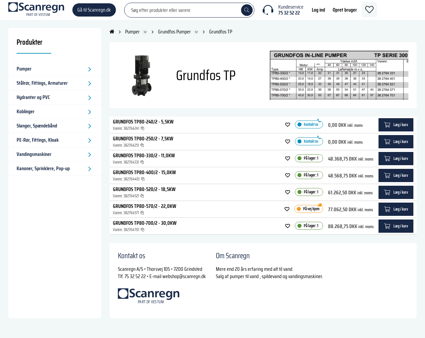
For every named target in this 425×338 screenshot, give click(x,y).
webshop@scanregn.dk (184, 283)
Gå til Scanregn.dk (94, 13)
